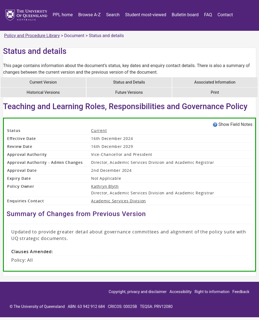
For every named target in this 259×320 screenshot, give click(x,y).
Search (113, 14)
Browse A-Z (89, 14)
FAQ (208, 14)
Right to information (212, 291)
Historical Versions (43, 92)
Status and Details (129, 82)
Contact (225, 14)
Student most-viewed (145, 14)
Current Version (43, 82)
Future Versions (129, 92)
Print (215, 92)
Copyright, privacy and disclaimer (138, 291)
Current (99, 130)
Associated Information (214, 82)
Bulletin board (185, 14)
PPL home (63, 14)
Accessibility (181, 291)
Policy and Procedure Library (32, 35)
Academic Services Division (118, 200)
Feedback (240, 291)
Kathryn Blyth (105, 186)
